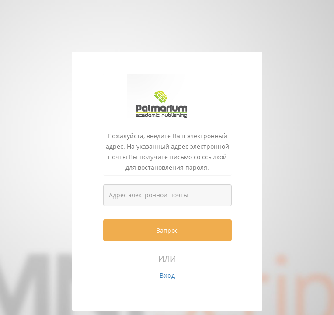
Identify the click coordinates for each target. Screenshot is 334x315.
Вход (167, 275)
